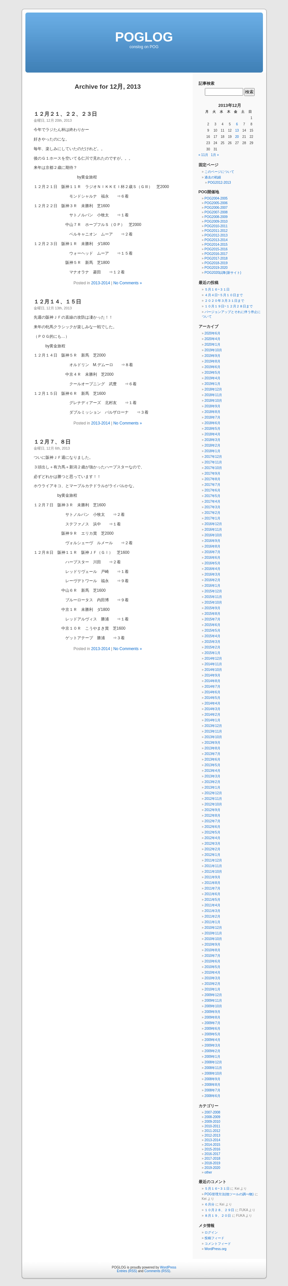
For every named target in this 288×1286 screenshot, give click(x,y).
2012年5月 (212, 832)
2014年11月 (213, 664)
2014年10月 (213, 670)
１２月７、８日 (52, 442)
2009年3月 (212, 1045)
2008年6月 (212, 1096)
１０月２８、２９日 (219, 1210)
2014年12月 (213, 658)
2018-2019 (212, 1163)
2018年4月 (212, 434)
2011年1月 (212, 922)
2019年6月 (212, 367)
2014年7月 (212, 686)
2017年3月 (212, 507)
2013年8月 (212, 748)
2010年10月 (213, 939)
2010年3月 (212, 978)
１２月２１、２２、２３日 (65, 114)
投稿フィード (214, 1238)
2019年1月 (212, 384)
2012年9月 (212, 810)
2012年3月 (212, 843)
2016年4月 (212, 569)
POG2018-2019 (216, 263)
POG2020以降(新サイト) (223, 272)
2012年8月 (212, 815)
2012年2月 (212, 849)
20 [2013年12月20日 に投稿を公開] (237, 137)
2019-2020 (212, 1168)
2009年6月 (212, 1028)
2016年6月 (212, 557)
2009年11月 (213, 1000)
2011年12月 (213, 860)
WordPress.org (216, 1249)
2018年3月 (212, 440)
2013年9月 (212, 742)
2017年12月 (213, 456)
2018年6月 (212, 423)
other (208, 1172)
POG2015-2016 (216, 249)
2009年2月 (212, 1051)
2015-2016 (212, 1149)
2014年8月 (212, 681)
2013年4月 (212, 770)
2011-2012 (212, 1131)
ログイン (211, 1232)
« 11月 (203, 155)
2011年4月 (212, 905)
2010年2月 (212, 984)
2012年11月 (213, 798)
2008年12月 (213, 1062)
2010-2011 (212, 1126)
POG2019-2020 (216, 267)
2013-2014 (100, 283)
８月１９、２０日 (218, 1215)
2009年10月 (213, 1006)
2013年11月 (213, 731)
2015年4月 (212, 636)
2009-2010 (212, 1121)
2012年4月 (212, 838)
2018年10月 (213, 400)
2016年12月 (213, 524)
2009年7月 (212, 1023)
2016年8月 (212, 546)
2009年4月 (212, 1040)
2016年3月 (212, 574)
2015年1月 (212, 653)
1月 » (215, 155)
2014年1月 (212, 720)
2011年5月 (212, 899)
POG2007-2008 (216, 212)
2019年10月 (213, 350)
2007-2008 (212, 1112)
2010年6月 (212, 961)
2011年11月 (213, 866)
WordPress (168, 1267)
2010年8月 (212, 950)
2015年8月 (212, 613)
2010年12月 (213, 927)
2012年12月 (213, 793)
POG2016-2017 (216, 254)
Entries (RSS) (127, 1271)
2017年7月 (212, 484)
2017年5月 (212, 496)
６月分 (209, 1204)
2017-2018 (212, 1158)
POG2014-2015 (216, 244)
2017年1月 (212, 518)
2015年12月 (213, 591)
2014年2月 (212, 714)
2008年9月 (212, 1079)
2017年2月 (212, 513)
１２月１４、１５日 (57, 301)
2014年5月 (212, 698)
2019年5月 (212, 372)
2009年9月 (212, 1012)
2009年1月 (212, 1056)
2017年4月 (212, 501)
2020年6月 (212, 333)
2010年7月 (212, 955)
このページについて (219, 171)
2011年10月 (213, 871)
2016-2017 (212, 1154)
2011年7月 (212, 888)
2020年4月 (212, 339)
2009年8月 (212, 1017)
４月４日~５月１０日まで (224, 295)
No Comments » (127, 283)
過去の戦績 (213, 177)
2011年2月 (212, 916)
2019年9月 (212, 356)
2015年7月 (212, 619)
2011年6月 (212, 894)
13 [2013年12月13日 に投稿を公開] (237, 130)
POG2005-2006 (216, 203)
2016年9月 (212, 541)
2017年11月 (213, 462)
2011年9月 (212, 877)
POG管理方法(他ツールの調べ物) (229, 1194)
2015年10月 (213, 602)
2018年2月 (212, 445)
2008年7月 (212, 1090)
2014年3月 (212, 709)
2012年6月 (212, 827)
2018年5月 (212, 428)
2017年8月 (212, 479)
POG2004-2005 (216, 198)
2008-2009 (212, 1117)
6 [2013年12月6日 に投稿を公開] (237, 124)
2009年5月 (212, 1034)
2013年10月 (213, 737)
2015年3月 (212, 641)
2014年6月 (212, 692)
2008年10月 (213, 1073)
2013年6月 (212, 759)
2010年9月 (212, 944)
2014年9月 (212, 675)
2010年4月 (212, 972)
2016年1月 (212, 585)
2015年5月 (212, 630)
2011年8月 (212, 883)
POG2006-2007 (216, 207)
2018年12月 (213, 389)
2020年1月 (212, 344)
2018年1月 (212, 451)
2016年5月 (212, 563)
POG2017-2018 (216, 258)
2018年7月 (212, 417)
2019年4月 (212, 378)
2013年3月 (212, 776)
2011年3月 (212, 911)
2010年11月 (213, 933)
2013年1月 (212, 787)
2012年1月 (212, 855)
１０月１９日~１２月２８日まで (229, 306)
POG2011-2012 (216, 231)
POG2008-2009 (216, 217)
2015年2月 (212, 647)
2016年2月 (212, 580)
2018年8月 (212, 412)
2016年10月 (213, 535)
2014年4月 (212, 703)
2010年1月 (212, 989)
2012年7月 (212, 821)
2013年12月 (213, 726)
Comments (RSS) (157, 1271)
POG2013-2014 (216, 240)
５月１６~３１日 (217, 289)
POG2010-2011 (216, 226)
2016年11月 (213, 529)
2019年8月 (212, 361)
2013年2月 (212, 782)
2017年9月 (212, 473)
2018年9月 (212, 406)
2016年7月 (212, 552)
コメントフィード (218, 1243)
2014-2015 (212, 1144)
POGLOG (144, 37)
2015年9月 (212, 608)
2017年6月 (212, 490)
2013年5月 (212, 765)
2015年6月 (212, 625)
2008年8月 (212, 1084)
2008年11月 (213, 1068)
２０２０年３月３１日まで (224, 300)
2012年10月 (213, 804)
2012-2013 (212, 1135)
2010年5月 (212, 967)
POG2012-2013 (219, 182)
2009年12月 (213, 995)
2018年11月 (213, 395)
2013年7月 (212, 754)
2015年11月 (213, 597)
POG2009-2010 (216, 221)
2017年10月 (213, 468)
